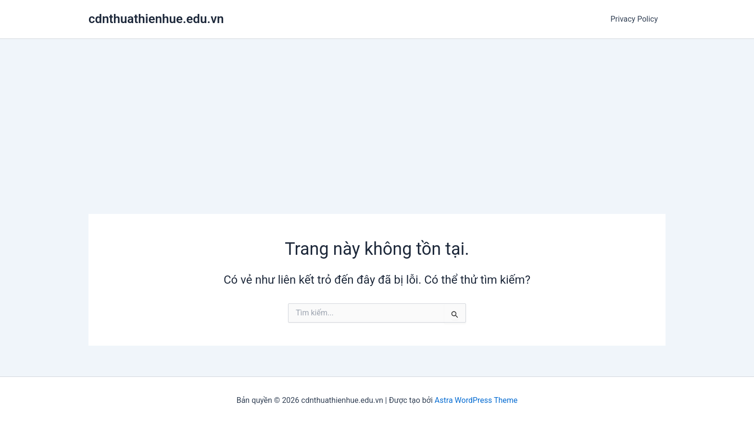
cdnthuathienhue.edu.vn (156, 19)
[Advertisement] (377, 111)
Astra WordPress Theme (476, 400)
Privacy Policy (634, 19)
